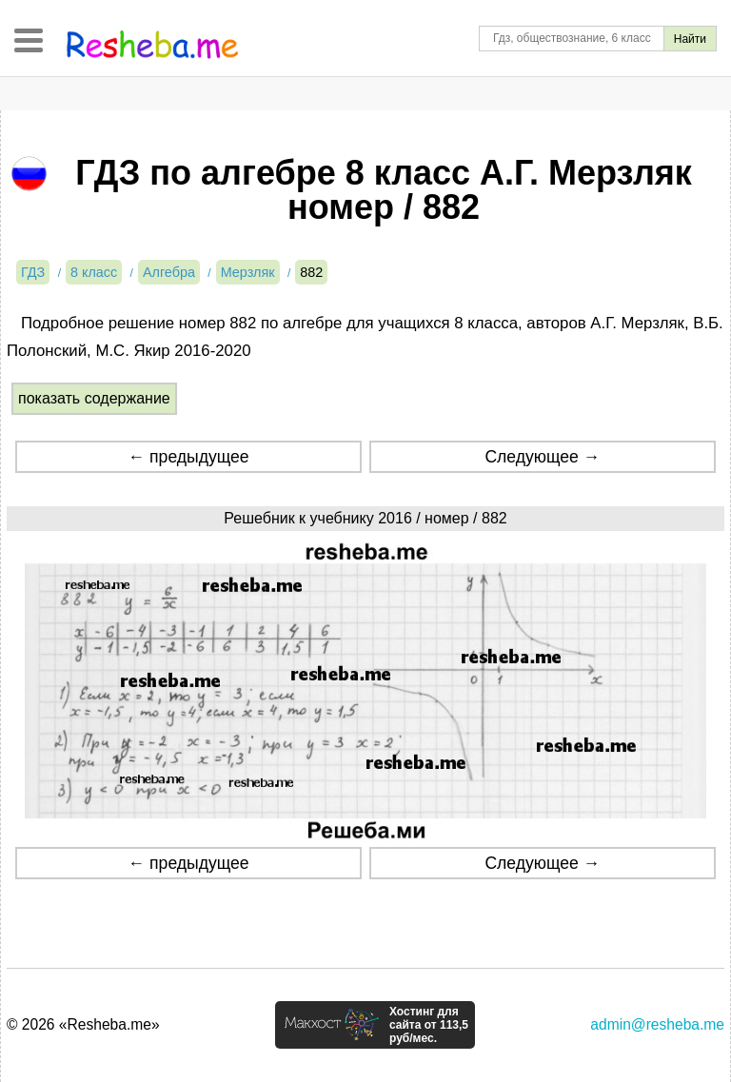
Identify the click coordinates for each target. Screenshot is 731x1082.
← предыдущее (188, 456)
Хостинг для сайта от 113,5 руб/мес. (428, 1025)
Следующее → (542, 456)
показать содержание (94, 398)
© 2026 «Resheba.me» (83, 1024)
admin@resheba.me (657, 1024)
